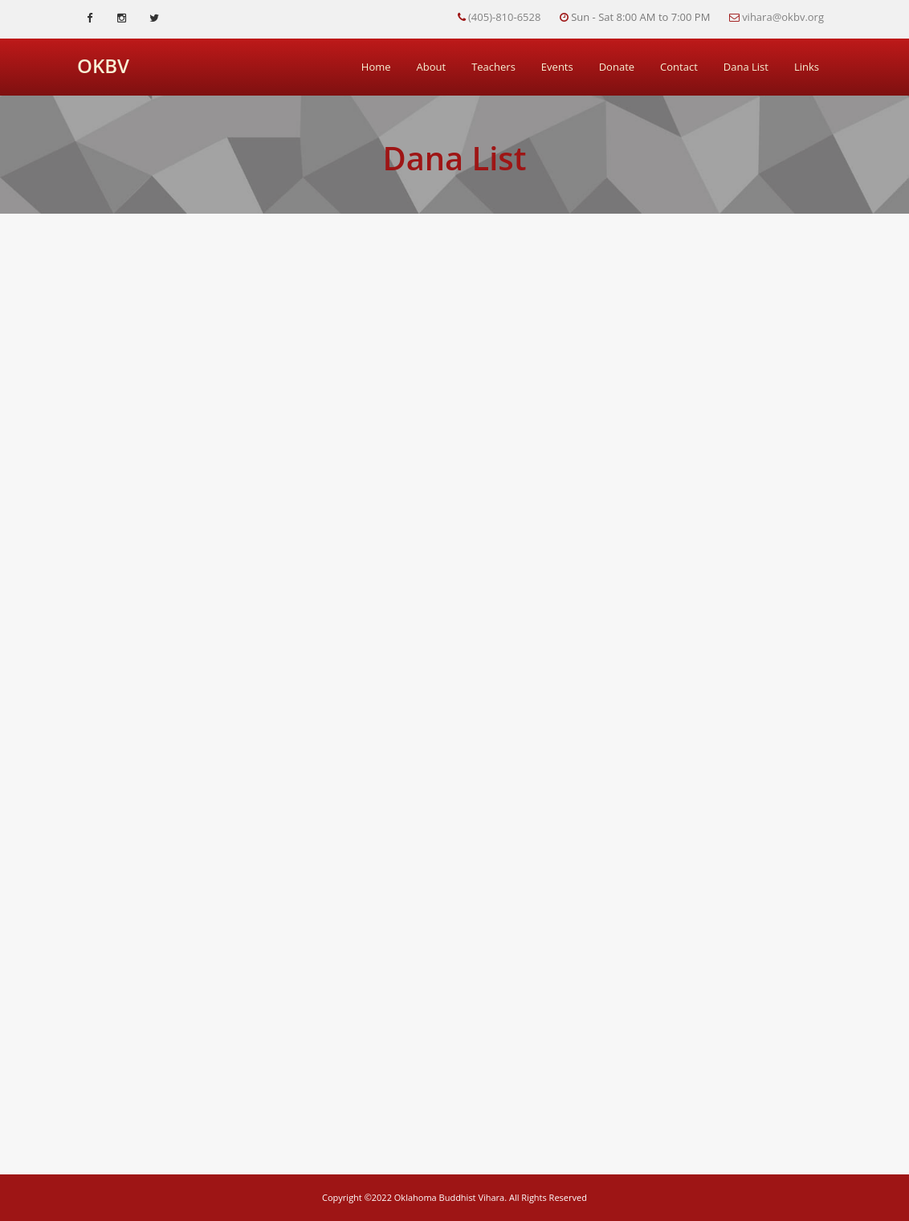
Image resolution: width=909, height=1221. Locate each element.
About (431, 66)
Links (806, 66)
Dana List (746, 66)
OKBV (103, 65)
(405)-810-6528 (504, 17)
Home (376, 66)
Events (557, 66)
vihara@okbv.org (783, 17)
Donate (616, 66)
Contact (679, 66)
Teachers (493, 66)
